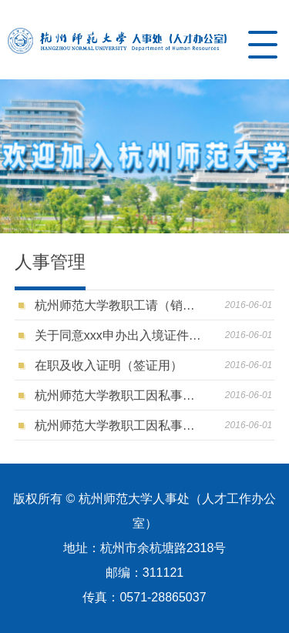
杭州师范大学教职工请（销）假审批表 (119, 305)
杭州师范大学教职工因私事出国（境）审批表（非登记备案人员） (119, 395)
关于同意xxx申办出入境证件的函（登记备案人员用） (119, 335)
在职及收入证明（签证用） (109, 365)
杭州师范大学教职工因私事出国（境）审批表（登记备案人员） (119, 425)
